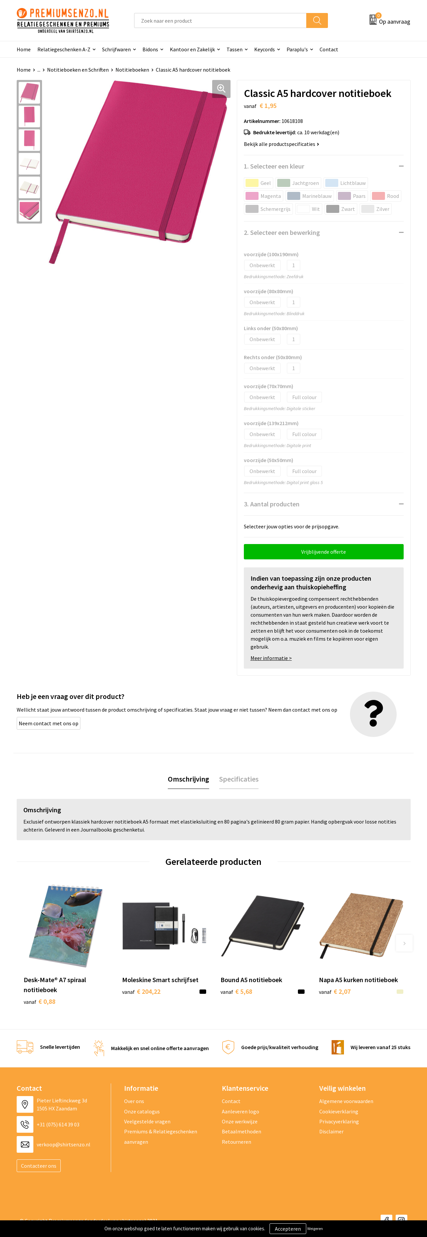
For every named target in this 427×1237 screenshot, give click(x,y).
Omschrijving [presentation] (188, 779)
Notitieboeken (132, 69)
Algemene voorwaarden (346, 1101)
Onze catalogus (142, 1111)
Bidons (150, 49)
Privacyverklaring (339, 1121)
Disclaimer (331, 1131)
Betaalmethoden (241, 1131)
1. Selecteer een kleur (274, 166)
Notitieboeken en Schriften (78, 69)
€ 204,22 (141, 991)
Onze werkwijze (240, 1121)
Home (24, 49)
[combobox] (220, 20)
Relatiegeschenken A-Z (63, 49)
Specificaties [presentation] (239, 779)
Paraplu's (297, 49)
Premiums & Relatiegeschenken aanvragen (160, 1136)
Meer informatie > (271, 658)
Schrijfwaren (116, 49)
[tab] (188, 779)
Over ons (134, 1101)
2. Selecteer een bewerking (282, 232)
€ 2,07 (335, 991)
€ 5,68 (236, 991)
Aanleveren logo (240, 1111)
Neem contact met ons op (48, 723)
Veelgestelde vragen (147, 1121)
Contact (329, 49)
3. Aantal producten (272, 504)
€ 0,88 (39, 1001)
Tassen (235, 49)
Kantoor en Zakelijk (192, 49)
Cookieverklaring (338, 1111)
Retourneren (236, 1141)
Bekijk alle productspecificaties (281, 144)
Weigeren (315, 1228)
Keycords (264, 49)
